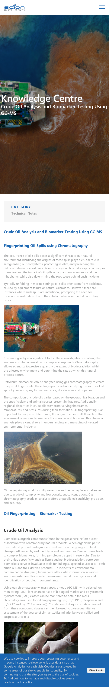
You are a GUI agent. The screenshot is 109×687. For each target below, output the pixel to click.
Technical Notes (24, 213)
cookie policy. (24, 682)
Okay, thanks (96, 670)
